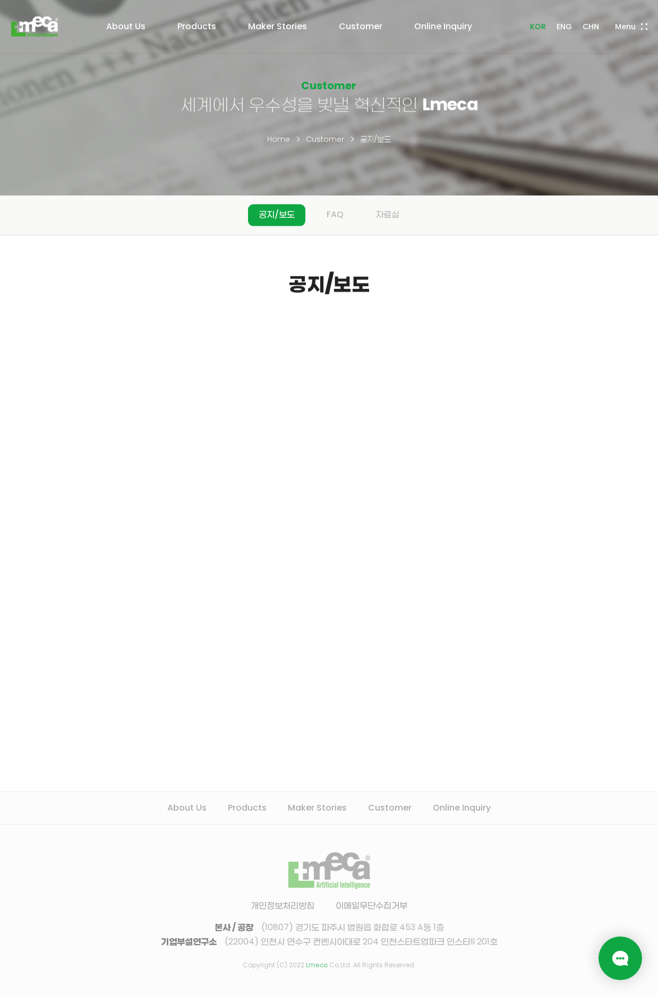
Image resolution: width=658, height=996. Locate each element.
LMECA (34, 26)
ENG (564, 26)
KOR (538, 26)
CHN (591, 26)
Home (278, 139)
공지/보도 (375, 139)
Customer (325, 139)
